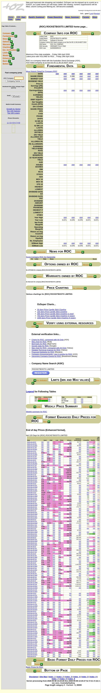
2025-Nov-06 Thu (32, 649)
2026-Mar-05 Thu (32, 503)
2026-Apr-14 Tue (32, 456)
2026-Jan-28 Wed (32, 550)
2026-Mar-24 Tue (32, 480)
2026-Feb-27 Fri (31, 510)
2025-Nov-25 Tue (32, 625)
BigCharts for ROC (39, 344)
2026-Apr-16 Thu (32, 453)
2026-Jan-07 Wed (32, 575)
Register (96, 13)
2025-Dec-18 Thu (32, 595)
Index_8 (63, 679)
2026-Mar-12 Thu (32, 494)
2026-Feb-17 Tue (32, 525)
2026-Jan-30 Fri (31, 546)
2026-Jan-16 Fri (31, 562)
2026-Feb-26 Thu (32, 512)
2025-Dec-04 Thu (32, 613)
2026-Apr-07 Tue (32, 465)
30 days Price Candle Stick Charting (51, 310)
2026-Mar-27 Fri (31, 474)
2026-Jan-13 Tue (32, 568)
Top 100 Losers (13, 113)
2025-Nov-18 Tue (32, 634)
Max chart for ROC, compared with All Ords (49, 348)
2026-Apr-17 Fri (31, 451)
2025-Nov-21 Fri (31, 629)
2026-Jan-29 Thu (32, 548)
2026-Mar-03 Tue (32, 507)
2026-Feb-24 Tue (32, 516)
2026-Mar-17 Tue (32, 489)
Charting (6, 47)
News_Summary (72, 17)
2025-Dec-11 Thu (32, 604)
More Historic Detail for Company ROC (41, 71)
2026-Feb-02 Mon (32, 544)
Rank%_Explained (36, 17)
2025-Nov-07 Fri (31, 647)
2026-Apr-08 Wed (32, 463)
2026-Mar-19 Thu (32, 485)
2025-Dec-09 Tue (32, 607)
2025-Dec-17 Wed (32, 597)
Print (10, 19)
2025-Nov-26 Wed (32, 624)
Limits (5, 53)
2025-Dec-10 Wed (32, 606)
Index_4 (76, 677)
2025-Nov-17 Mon (32, 636)
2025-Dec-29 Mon (32, 586)
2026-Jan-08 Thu (32, 573)
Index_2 (60, 677)
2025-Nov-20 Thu (32, 631)
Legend (30, 391)
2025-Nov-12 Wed (32, 642)
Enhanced (7, 58)
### (57, 74)
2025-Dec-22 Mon (32, 591)
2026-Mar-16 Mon (32, 490)
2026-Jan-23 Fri (31, 553)
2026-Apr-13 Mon (32, 458)
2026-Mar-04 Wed (32, 505)
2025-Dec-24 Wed (32, 588)
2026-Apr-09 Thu (32, 462)
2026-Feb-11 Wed (32, 532)
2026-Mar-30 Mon (32, 472)
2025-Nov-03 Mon (32, 654)
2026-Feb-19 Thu (32, 521)
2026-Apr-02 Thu (32, 467)
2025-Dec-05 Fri (31, 611)
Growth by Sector (13, 109)
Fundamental (8, 36)
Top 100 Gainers (13, 111)
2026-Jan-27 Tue (32, 552)
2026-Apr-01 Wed (32, 469)
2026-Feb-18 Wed (32, 523)
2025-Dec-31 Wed (32, 582)
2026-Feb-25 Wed (32, 514)
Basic (5, 61)
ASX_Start (21, 17)
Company (7, 33)
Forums (86, 17)
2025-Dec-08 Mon (32, 609)
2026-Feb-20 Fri (31, 519)
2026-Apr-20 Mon (32, 449)
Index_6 (93, 677)
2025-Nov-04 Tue (32, 652)
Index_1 (52, 677)
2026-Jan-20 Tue (32, 559)
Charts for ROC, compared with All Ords (48, 340)
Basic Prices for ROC (34, 667)
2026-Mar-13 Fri (31, 492)
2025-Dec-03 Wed (32, 615)
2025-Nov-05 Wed (32, 651)
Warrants (6, 44)
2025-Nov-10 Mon (32, 645)
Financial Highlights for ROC (43, 352)
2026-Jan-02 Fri (31, 580)
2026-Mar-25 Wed (32, 478)
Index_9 (71, 679)
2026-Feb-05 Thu (32, 539)
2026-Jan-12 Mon (32, 570)
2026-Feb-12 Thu (32, 530)
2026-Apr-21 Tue (32, 447)
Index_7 (55, 679)
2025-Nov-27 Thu (32, 622)
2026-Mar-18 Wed (32, 487)
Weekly (6, 55)
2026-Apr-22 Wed (32, 445)
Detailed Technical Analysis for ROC (46, 350)
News (5, 39)
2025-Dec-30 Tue (32, 584)
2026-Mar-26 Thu (32, 476)
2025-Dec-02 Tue (32, 616)
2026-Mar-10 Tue (32, 498)
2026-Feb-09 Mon (32, 535)
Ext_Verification (9, 50)
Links (18, 19)
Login (91, 13)
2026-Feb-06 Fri (31, 537)
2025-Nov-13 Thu (32, 640)
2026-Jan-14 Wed (32, 566)
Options (6, 41)
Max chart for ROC (39, 342)
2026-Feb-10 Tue (32, 534)
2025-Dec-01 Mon (32, 618)
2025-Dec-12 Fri (31, 602)
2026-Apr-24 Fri (31, 442)
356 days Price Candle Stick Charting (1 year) (55, 314)
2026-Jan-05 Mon (32, 579)
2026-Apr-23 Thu (32, 444)
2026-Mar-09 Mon (32, 499)
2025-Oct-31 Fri (31, 656)
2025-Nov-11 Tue (32, 643)
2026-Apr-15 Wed (32, 454)
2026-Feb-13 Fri (31, 528)
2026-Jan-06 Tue (32, 577)
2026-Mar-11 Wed (32, 496)
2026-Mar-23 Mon (32, 481)
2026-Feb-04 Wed (32, 541)
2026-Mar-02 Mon (32, 508)
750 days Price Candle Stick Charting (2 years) (56, 316)
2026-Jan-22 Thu (32, 555)
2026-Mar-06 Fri (31, 501)
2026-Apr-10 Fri (31, 460)
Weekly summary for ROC (36, 412)
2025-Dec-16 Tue (32, 598)
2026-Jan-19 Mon (32, 561)
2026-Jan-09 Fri (31, 571)
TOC (38, 33)
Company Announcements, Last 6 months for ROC (52, 354)
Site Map (43, 677)
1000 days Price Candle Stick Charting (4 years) (56, 318)
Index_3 (68, 677)
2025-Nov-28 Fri (31, 620)
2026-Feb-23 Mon (32, 517)
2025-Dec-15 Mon (32, 600)
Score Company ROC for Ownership (40, 257)
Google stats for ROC (40, 346)
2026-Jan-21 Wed (32, 557)
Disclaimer (33, 677)
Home (10, 17)
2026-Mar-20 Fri (31, 483)
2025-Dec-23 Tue (32, 589)
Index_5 (85, 677)
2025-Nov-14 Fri (31, 638)
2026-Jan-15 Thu (32, 564)
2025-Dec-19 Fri (31, 593)
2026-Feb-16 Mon (32, 526)
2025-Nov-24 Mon (32, 627)
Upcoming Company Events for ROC (46, 356)
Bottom (6, 64)
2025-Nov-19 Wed (32, 633)
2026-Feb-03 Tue (32, 543)
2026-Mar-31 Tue (32, 471)
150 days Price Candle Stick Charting (52, 312)
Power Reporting (55, 17)
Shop (95, 17)
